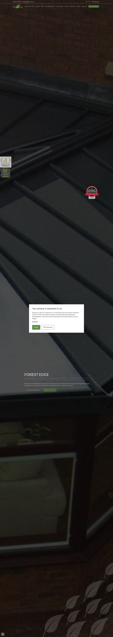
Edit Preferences (47, 327)
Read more (35, 321)
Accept (36, 327)
